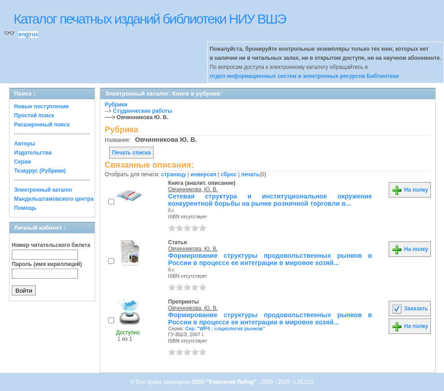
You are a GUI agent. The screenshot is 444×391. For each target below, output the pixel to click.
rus (33, 34)
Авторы (24, 143)
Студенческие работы (142, 111)
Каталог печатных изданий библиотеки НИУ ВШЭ (150, 18)
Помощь (25, 208)
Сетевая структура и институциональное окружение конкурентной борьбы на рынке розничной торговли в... (270, 200)
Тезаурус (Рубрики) (40, 171)
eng (23, 34)
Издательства (33, 153)
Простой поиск (34, 115)
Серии (22, 162)
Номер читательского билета (51, 245)
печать (250, 174)
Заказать (409, 308)
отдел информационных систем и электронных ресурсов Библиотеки (304, 76)
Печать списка (131, 153)
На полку (409, 190)
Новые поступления (41, 106)
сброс (228, 174)
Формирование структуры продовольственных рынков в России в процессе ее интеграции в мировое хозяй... (270, 259)
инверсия (204, 174)
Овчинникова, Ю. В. (193, 189)
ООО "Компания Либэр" (225, 382)
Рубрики (116, 104)
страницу (173, 174)
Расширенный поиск (42, 124)
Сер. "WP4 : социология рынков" (225, 328)
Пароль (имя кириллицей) (47, 264)
